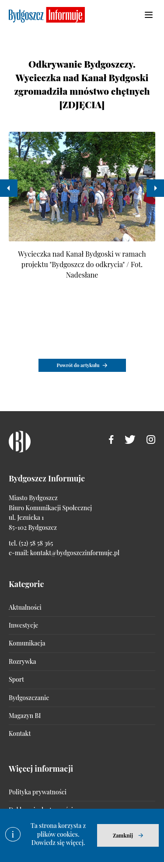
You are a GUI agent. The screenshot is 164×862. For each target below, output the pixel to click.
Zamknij (123, 835)
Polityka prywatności (37, 792)
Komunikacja (27, 643)
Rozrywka (22, 661)
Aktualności (25, 607)
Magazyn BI (25, 715)
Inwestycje (23, 625)
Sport (16, 679)
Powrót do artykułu (78, 365)
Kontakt (20, 733)
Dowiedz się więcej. (58, 842)
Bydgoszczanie (29, 698)
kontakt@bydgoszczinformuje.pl (74, 553)
